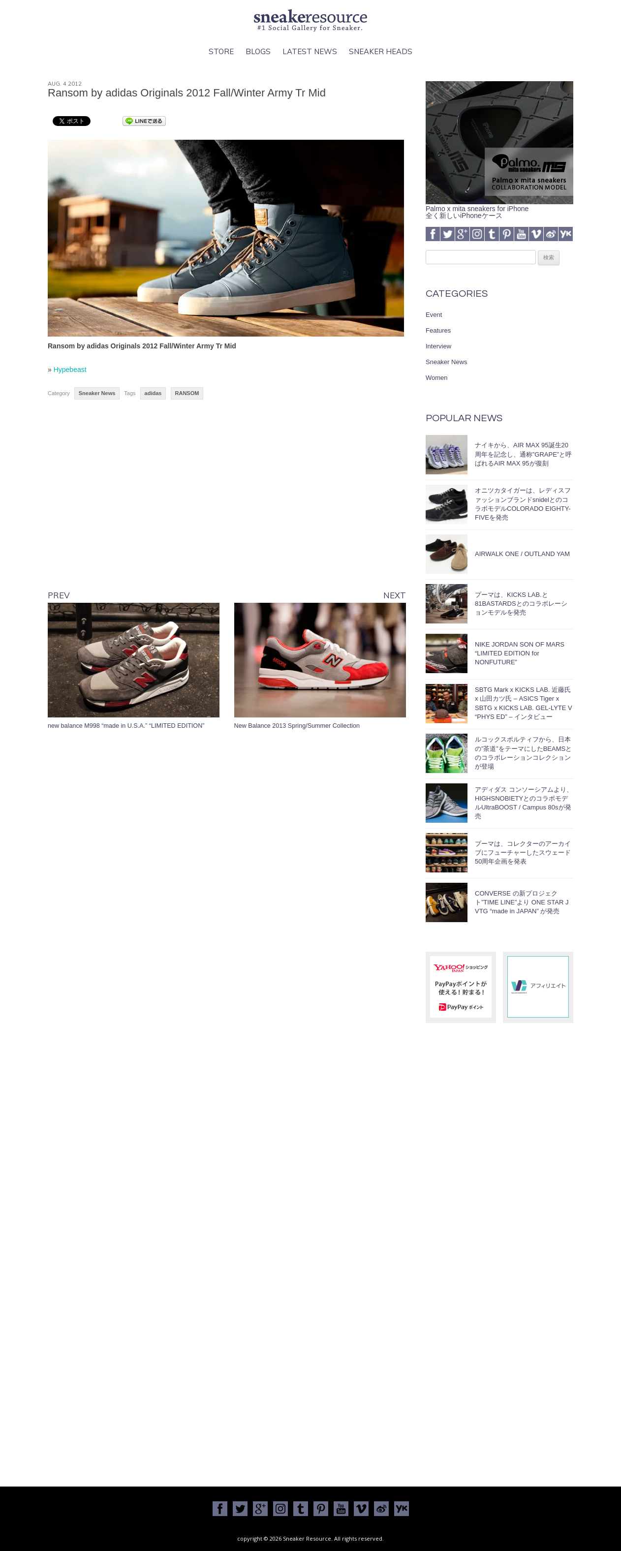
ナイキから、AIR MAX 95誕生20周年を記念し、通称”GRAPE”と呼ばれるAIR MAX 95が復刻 (523, 453)
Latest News (309, 51)
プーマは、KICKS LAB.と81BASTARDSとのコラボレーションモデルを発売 (521, 603)
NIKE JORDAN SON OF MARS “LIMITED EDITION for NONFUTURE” (519, 653)
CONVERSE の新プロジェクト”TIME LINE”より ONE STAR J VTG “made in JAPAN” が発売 (521, 902)
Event (434, 314)
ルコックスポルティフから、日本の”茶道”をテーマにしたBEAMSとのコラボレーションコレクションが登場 (523, 753)
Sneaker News (97, 393)
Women (437, 377)
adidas (153, 393)
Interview (438, 346)
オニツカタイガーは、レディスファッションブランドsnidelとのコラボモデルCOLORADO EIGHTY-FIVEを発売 (523, 504)
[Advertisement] (227, 503)
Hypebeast (70, 369)
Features (438, 330)
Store (221, 51)
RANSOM (187, 393)
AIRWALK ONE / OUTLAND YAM (522, 554)
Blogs (258, 51)
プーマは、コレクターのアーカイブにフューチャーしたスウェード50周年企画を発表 (523, 852)
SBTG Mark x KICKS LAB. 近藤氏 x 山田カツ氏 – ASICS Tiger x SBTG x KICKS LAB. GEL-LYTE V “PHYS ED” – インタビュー (523, 703)
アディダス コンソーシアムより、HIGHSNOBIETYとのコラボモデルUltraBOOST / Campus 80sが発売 (524, 803)
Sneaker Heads (380, 51)
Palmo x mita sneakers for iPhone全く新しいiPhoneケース (499, 208)
